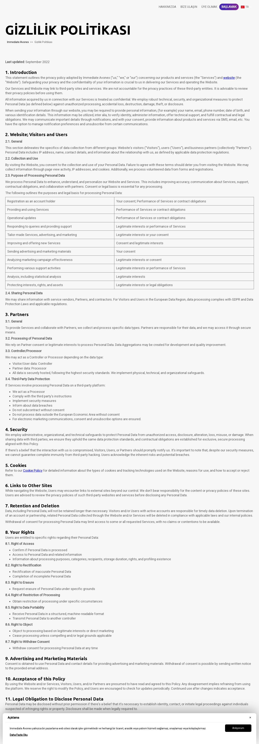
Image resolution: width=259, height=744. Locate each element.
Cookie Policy (32, 470)
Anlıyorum (238, 728)
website (229, 78)
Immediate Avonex (18, 42)
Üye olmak (209, 7)
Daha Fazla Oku (19, 734)
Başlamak (228, 7)
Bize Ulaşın (188, 7)
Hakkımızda (167, 7)
